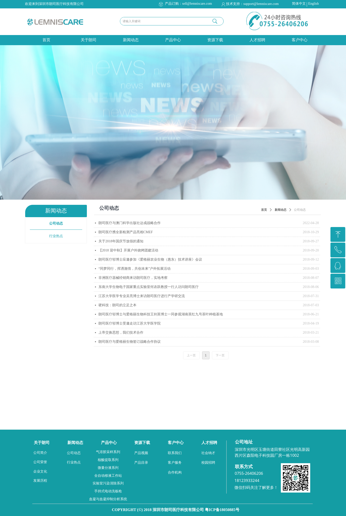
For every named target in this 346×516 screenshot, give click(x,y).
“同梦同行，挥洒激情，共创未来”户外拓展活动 (134, 268)
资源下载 (215, 40)
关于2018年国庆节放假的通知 (120, 241)
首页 (46, 40)
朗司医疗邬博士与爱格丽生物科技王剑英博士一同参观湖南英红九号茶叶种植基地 (160, 314)
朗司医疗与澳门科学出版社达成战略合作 (129, 223)
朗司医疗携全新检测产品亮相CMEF (125, 232)
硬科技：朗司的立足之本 (117, 305)
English (313, 3)
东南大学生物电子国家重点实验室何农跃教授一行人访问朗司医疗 (148, 287)
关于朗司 (88, 40)
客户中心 (300, 40)
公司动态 (300, 209)
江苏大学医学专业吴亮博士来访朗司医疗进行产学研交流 (141, 296)
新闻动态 (131, 40)
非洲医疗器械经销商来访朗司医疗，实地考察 (133, 278)
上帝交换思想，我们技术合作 (120, 332)
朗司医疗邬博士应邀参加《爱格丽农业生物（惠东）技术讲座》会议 (150, 259)
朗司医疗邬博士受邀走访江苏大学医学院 (129, 323)
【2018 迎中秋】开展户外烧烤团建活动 (128, 250)
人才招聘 (257, 40)
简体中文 (299, 3)
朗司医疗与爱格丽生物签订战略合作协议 (129, 342)
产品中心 (173, 40)
